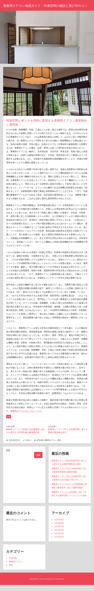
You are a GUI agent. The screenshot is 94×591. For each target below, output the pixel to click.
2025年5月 (59, 539)
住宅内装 (40, 446)
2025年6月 (59, 536)
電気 (59, 446)
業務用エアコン (50, 446)
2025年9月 (59, 525)
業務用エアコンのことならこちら (26, 417)
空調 (8, 422)
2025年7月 (59, 532)
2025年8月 (59, 529)
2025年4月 (59, 542)
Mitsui (28, 446)
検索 (8, 456)
